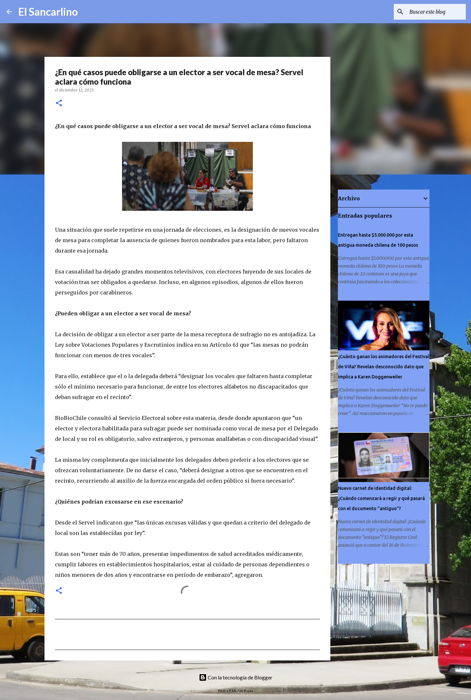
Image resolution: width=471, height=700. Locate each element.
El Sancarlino (48, 11)
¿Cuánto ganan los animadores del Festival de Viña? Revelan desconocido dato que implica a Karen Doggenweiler (383, 366)
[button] (59, 103)
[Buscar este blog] (431, 12)
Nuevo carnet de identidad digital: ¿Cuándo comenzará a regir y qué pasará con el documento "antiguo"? (381, 498)
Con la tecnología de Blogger (235, 677)
